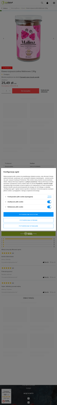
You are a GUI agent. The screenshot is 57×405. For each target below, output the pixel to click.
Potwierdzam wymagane (28, 226)
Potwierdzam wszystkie (28, 214)
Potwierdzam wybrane (28, 220)
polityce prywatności (31, 181)
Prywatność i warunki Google (44, 183)
